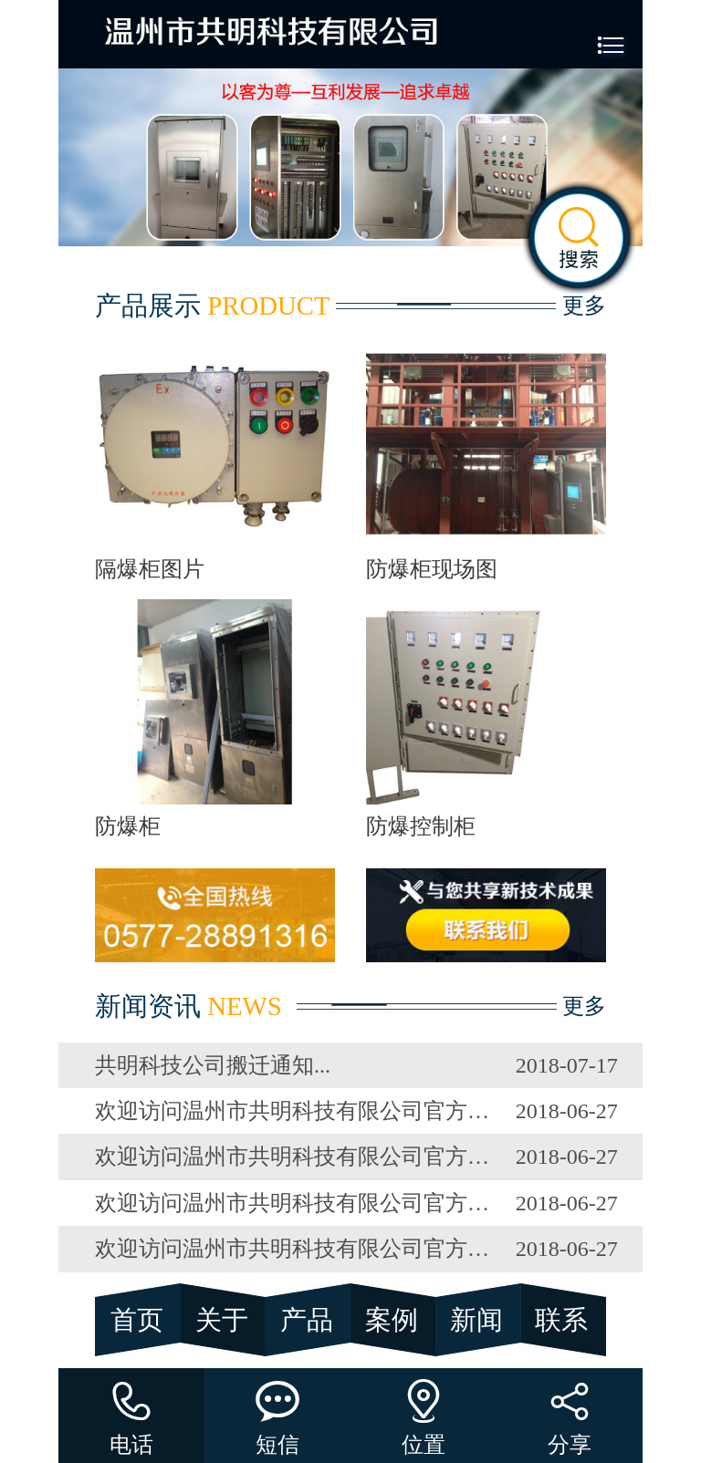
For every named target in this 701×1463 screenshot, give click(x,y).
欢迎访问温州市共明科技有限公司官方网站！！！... (293, 1111)
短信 (277, 1412)
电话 (131, 1412)
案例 (391, 1319)
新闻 (476, 1319)
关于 (221, 1319)
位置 (423, 1412)
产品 (306, 1319)
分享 (570, 1412)
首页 (136, 1319)
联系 (561, 1319)
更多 (584, 305)
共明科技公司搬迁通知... (212, 1065)
